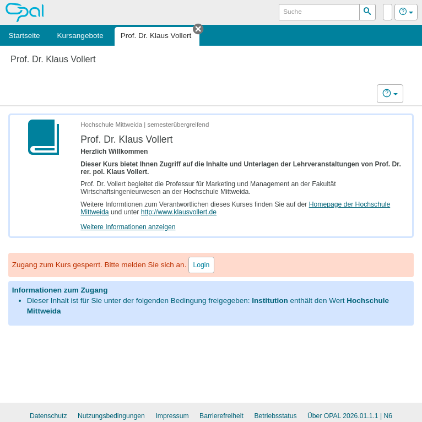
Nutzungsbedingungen (111, 416)
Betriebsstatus (275, 416)
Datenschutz (48, 416)
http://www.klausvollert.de (179, 212)
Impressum (171, 416)
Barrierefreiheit (221, 416)
